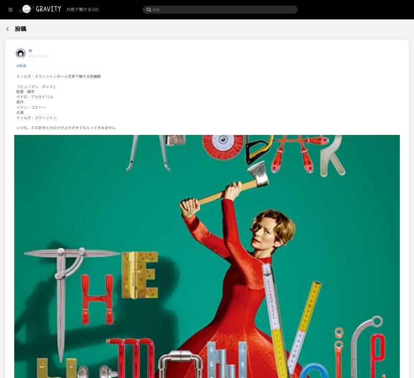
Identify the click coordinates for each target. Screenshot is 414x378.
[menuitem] (26, 28)
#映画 (73, 66)
